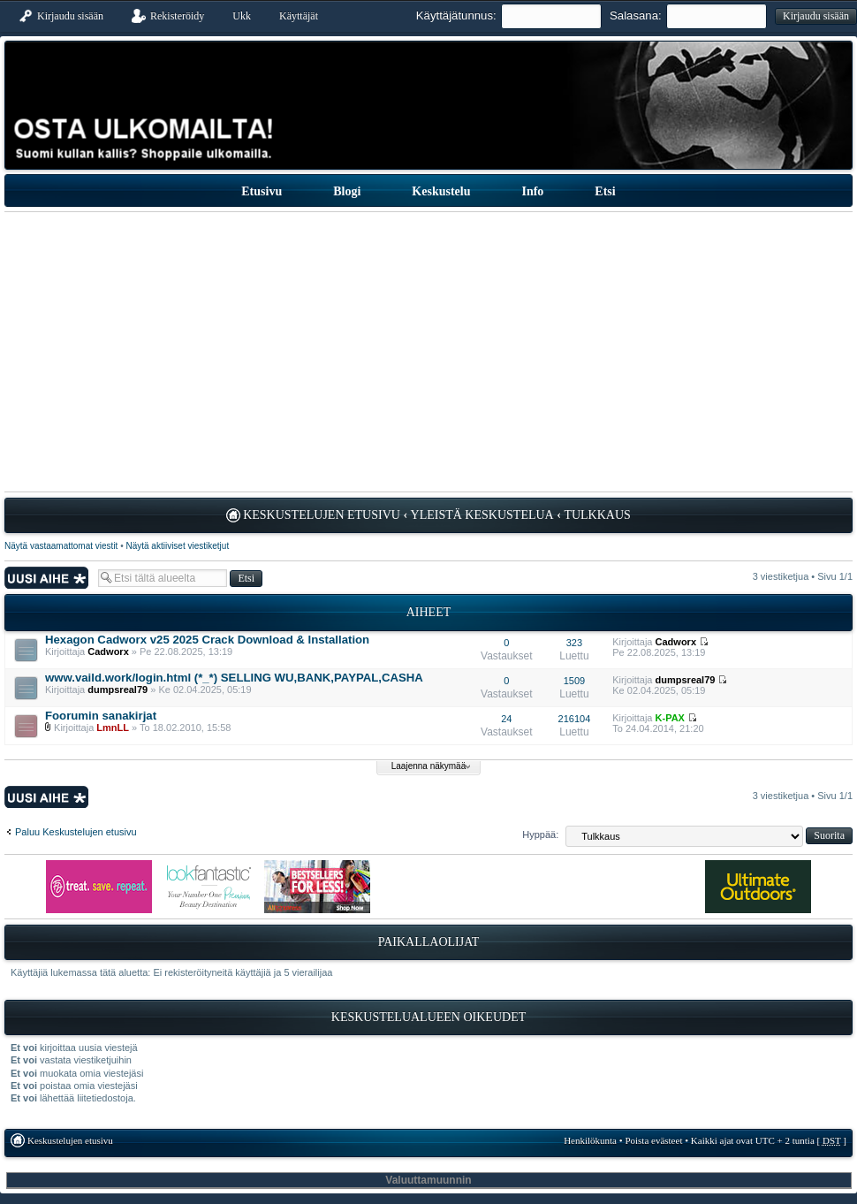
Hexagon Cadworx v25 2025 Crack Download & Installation (207, 639)
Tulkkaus (597, 515)
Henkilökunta (590, 1140)
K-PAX (670, 717)
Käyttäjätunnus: (456, 15)
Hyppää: (540, 834)
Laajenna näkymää (428, 766)
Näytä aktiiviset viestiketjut (177, 546)
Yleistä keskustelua (482, 515)
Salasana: (636, 15)
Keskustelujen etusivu (321, 515)
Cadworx (107, 651)
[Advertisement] (429, 352)
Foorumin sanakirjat (100, 715)
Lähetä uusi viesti (46, 578)
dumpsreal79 (117, 689)
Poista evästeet (653, 1140)
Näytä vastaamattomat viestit (61, 546)
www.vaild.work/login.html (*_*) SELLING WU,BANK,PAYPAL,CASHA (234, 677)
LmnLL (112, 727)
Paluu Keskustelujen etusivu (76, 832)
